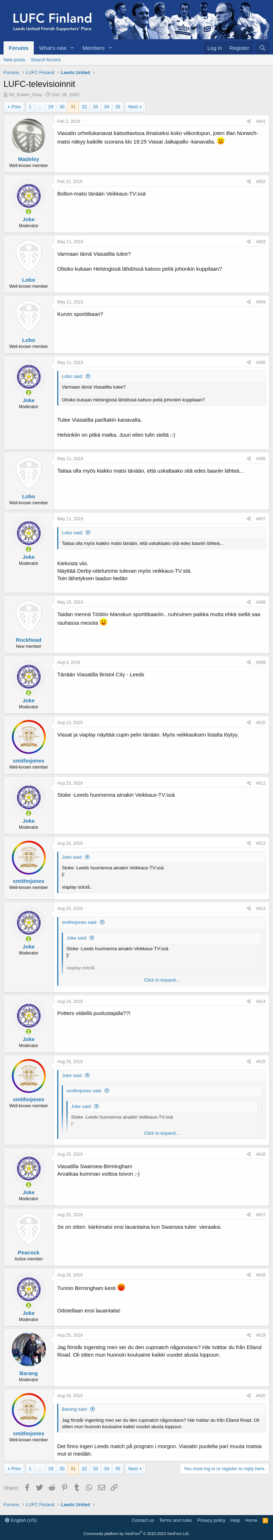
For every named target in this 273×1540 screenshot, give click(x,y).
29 (50, 106)
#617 (261, 1214)
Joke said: (72, 857)
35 (117, 106)
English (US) (21, 1520)
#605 (261, 362)
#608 (261, 602)
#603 (261, 241)
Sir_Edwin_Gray (25, 94)
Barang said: (75, 1409)
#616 (261, 1154)
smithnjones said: (79, 922)
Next (133, 106)
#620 (261, 1395)
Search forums (46, 59)
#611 (261, 783)
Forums (18, 48)
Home (251, 1520)
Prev (16, 106)
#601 (261, 121)
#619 (261, 1335)
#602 (261, 181)
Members (93, 48)
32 (84, 106)
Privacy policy (211, 1520)
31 (72, 106)
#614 (261, 1001)
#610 (261, 722)
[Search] (262, 47)
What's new (52, 48)
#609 (261, 662)
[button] (72, 47)
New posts (14, 59)
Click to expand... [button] (162, 980)
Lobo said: (72, 376)
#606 (261, 458)
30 (61, 106)
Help (235, 1520)
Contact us (143, 1520)
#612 (261, 843)
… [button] (40, 106)
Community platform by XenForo (136, 1533)
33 (95, 106)
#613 (261, 908)
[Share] (249, 122)
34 (106, 106)
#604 (261, 302)
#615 (261, 1061)
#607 (261, 518)
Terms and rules (175, 1520)
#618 (261, 1275)
